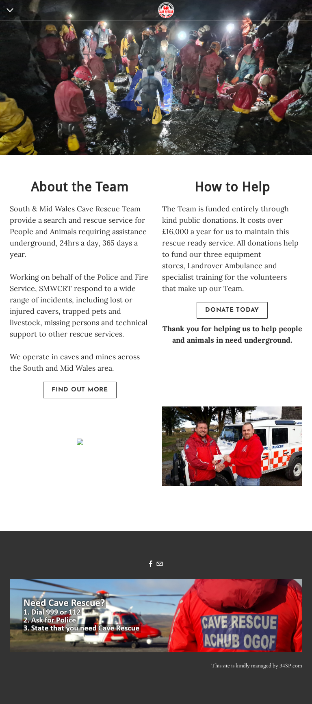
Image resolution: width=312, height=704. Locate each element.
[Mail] (159, 564)
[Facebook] (150, 564)
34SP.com (291, 665)
